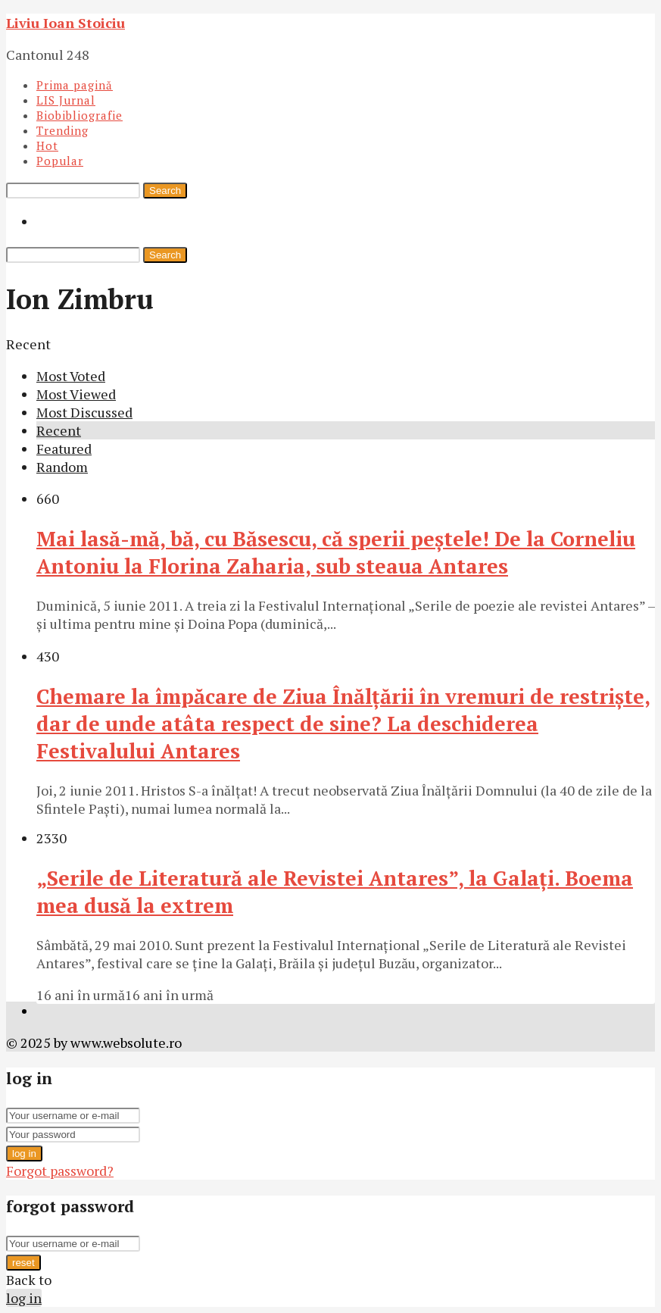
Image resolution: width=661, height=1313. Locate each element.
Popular (59, 160)
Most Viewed (76, 394)
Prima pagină (74, 84)
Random (62, 467)
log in (24, 1153)
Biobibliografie (79, 115)
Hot (47, 145)
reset (23, 1262)
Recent (58, 430)
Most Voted (70, 376)
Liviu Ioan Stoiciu (65, 23)
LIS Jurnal (65, 100)
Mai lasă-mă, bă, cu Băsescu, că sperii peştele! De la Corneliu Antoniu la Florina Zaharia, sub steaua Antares (335, 552)
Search (165, 190)
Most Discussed (84, 412)
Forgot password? (60, 1170)
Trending (62, 130)
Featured (64, 448)
